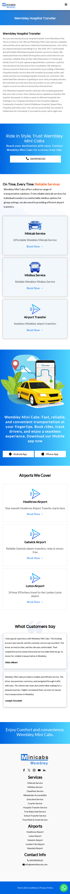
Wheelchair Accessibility (35, 795)
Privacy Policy (46, 887)
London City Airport (35, 844)
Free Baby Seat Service (35, 811)
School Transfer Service (35, 815)
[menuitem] (35, 783)
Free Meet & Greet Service (35, 819)
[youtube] (39, 770)
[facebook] (24, 770)
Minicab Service (35, 783)
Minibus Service (35, 787)
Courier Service (35, 803)
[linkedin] (44, 770)
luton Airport (35, 836)
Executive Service (35, 799)
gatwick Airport (35, 840)
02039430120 (35, 860)
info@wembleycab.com (35, 864)
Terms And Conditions (27, 887)
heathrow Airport (35, 832)
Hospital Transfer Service (35, 807)
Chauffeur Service (35, 791)
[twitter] (29, 770)
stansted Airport (35, 848)
